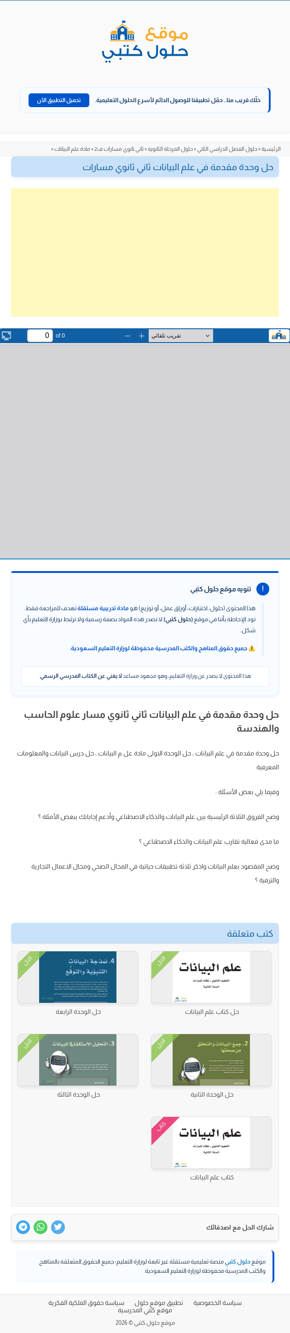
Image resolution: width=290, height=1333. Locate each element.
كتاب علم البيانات (212, 1177)
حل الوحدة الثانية (212, 1094)
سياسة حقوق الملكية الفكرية (86, 1302)
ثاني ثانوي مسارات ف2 (119, 149)
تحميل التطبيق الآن (59, 100)
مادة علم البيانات (72, 149)
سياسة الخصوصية (217, 1302)
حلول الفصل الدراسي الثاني (227, 149)
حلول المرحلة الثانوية (170, 149)
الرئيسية (271, 149)
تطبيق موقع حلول (158, 1302)
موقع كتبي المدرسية (145, 1310)
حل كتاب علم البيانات (212, 1011)
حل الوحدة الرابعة (78, 1011)
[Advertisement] (145, 252)
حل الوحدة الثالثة (78, 1094)
